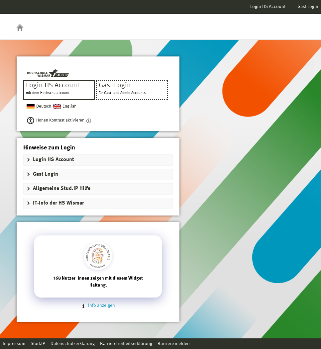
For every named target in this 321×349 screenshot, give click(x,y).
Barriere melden (174, 343)
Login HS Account (267, 6)
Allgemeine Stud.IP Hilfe (61, 188)
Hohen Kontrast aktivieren (60, 120)
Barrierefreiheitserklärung (126, 343)
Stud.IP (38, 343)
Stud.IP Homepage (295, 22)
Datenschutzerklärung (73, 343)
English (69, 106)
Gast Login (307, 6)
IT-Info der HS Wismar (58, 203)
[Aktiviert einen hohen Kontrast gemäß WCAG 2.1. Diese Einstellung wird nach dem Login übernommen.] (88, 121)
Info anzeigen (98, 305)
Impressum (14, 343)
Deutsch (43, 106)
